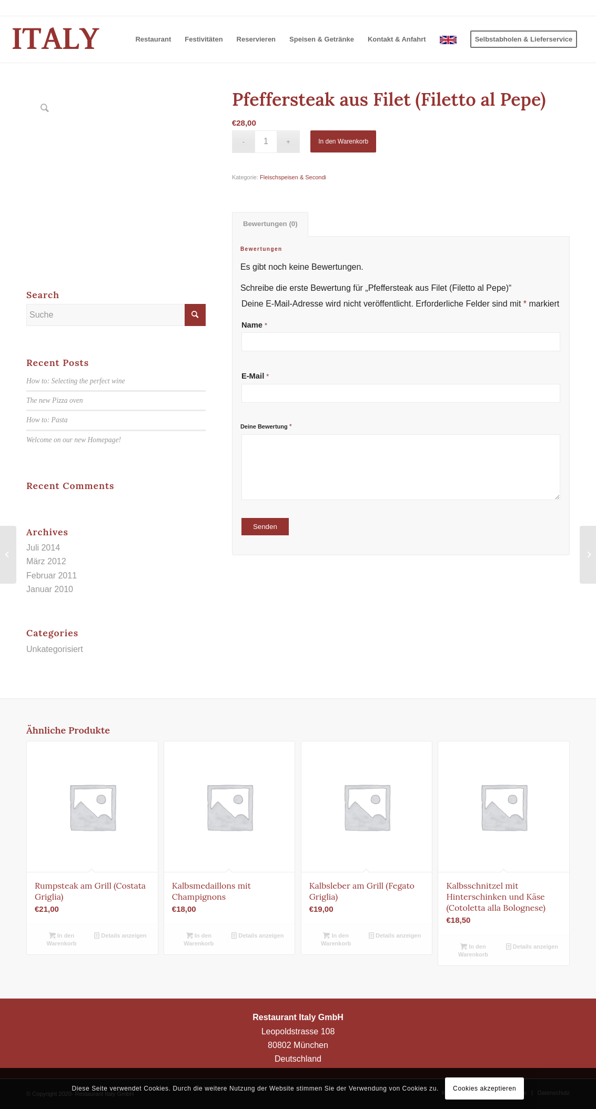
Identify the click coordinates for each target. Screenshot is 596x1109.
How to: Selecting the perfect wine (75, 381)
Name (254, 325)
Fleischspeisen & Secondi (293, 177)
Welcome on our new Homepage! (73, 440)
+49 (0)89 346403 (545, 7)
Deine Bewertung (266, 426)
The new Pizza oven (54, 400)
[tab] (270, 224)
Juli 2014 (43, 547)
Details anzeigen (120, 935)
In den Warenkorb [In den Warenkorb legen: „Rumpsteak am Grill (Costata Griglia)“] (61, 939)
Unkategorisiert (54, 649)
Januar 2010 (49, 589)
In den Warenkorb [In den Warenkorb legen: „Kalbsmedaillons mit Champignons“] (199, 939)
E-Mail (255, 376)
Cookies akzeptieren (484, 1088)
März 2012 (46, 561)
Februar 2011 (51, 575)
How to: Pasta (47, 420)
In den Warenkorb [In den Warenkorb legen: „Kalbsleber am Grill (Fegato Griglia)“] (336, 939)
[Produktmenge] (266, 141)
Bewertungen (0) (270, 224)
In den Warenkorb (343, 141)
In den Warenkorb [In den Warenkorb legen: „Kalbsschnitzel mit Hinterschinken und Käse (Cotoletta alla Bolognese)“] (473, 950)
